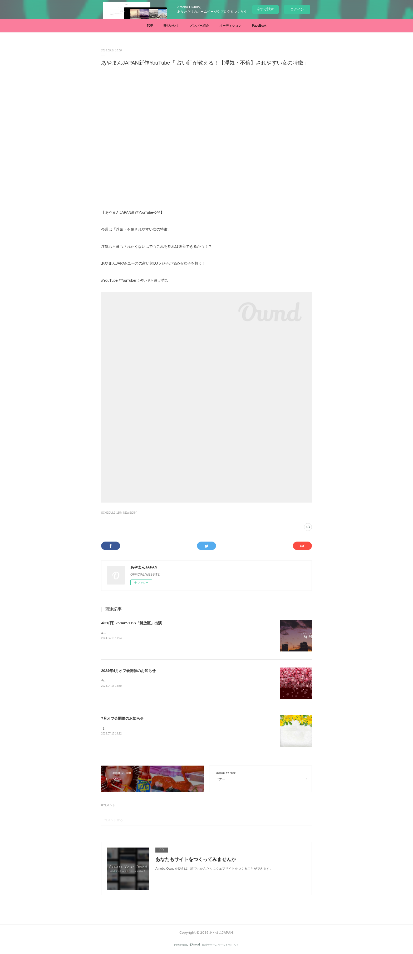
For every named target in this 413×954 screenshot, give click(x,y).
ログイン (297, 9)
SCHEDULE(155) (111, 512)
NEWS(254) (130, 512)
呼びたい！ (171, 25)
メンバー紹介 (199, 25)
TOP (150, 25)
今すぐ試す (265, 9)
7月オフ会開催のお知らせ (122, 718)
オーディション (230, 25)
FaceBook (259, 25)
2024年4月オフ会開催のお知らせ (128, 671)
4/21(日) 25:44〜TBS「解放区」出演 (131, 623)
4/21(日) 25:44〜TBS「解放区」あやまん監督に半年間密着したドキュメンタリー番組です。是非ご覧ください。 (180, 633)
